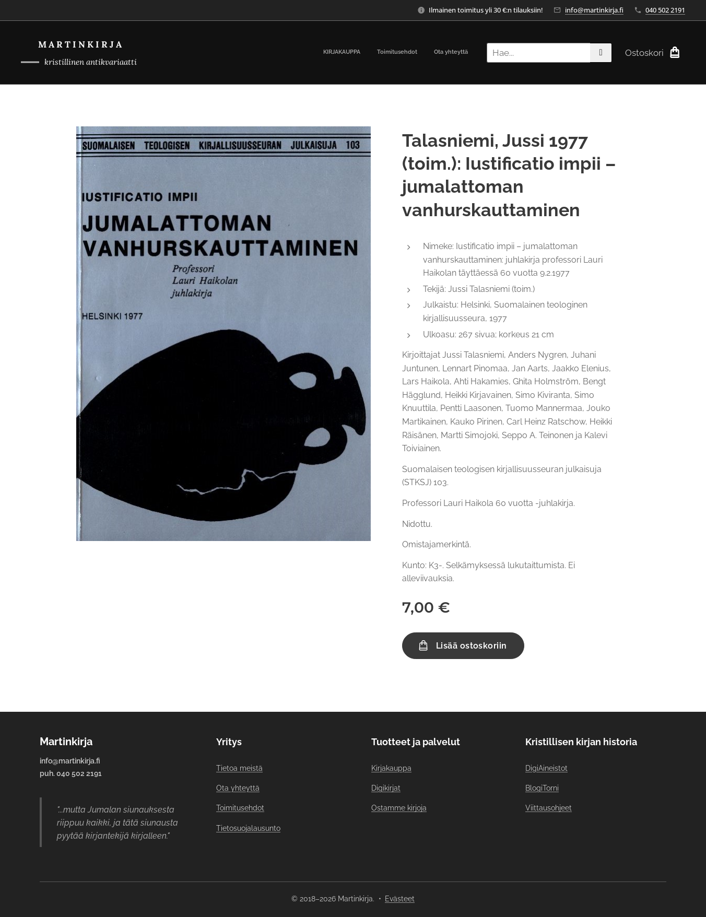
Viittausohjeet (548, 808)
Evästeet (400, 899)
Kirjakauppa (391, 767)
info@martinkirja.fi (594, 10)
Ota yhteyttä (238, 788)
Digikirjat (386, 788)
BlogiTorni (542, 788)
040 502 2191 (665, 10)
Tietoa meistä (239, 767)
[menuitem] (437, 53)
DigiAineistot (546, 767)
